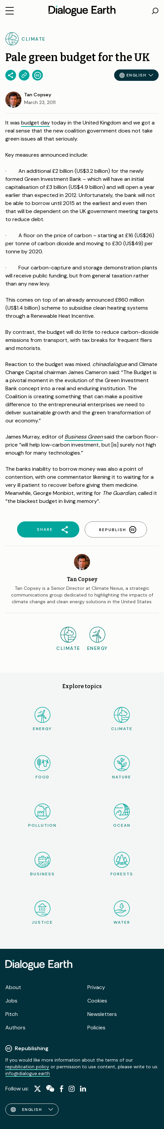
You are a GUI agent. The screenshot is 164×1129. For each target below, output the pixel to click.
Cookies (97, 1000)
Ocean (122, 816)
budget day (35, 122)
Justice (42, 913)
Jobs (11, 1000)
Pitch (11, 1014)
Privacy (96, 987)
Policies (96, 1027)
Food (42, 767)
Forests (121, 864)
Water (121, 913)
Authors (15, 1027)
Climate (122, 719)
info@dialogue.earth (27, 1073)
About (13, 987)
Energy (42, 719)
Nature (121, 767)
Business (42, 864)
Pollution (42, 816)
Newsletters (102, 1014)
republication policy (27, 1067)
